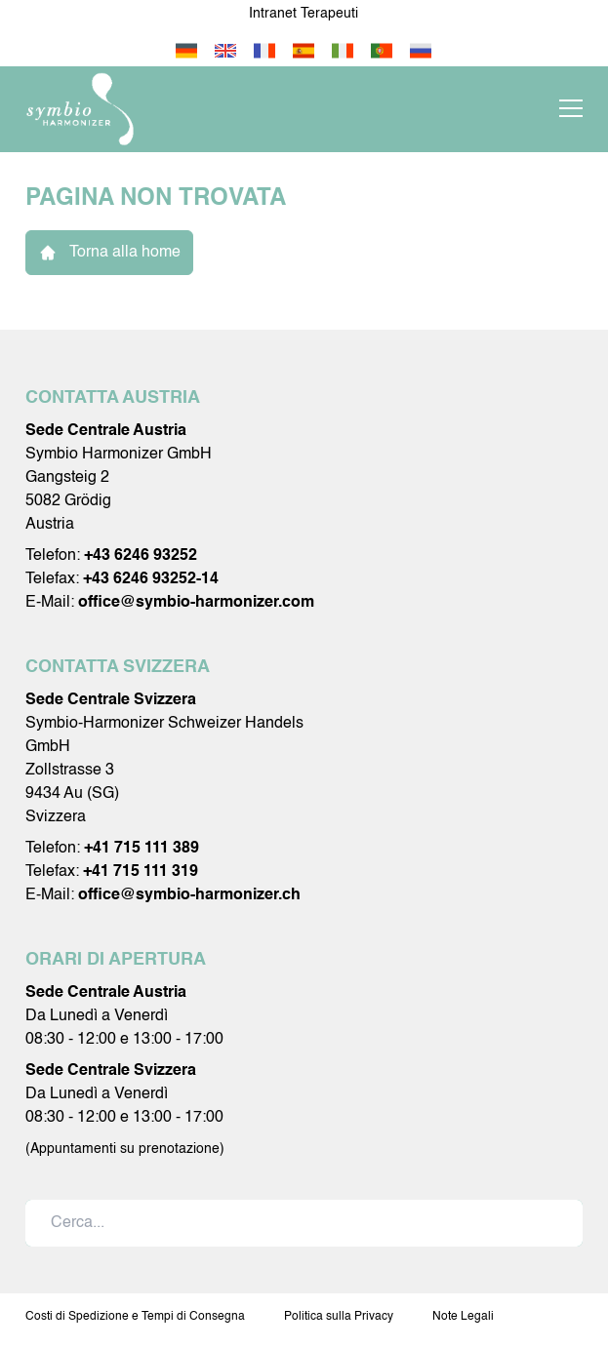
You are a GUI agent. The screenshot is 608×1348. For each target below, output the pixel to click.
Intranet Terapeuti (303, 13)
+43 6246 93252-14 (151, 579)
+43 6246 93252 (140, 556)
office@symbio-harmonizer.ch (189, 895)
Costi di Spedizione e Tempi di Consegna (135, 1317)
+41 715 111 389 (141, 848)
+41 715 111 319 (140, 872)
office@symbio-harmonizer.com (196, 603)
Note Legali (463, 1317)
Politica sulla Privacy (338, 1317)
